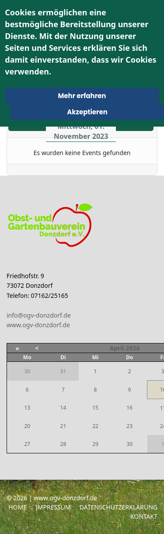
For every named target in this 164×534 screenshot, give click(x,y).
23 (129, 426)
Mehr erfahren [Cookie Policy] (82, 95)
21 (63, 426)
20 (27, 426)
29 (95, 444)
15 (95, 407)
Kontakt (143, 516)
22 (95, 426)
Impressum (53, 507)
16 (129, 407)
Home (17, 507)
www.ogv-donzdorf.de (38, 325)
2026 (133, 348)
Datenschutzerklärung (118, 507)
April (117, 348)
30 (129, 444)
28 (63, 444)
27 (27, 444)
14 (63, 407)
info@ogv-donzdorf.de (39, 315)
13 (27, 407)
